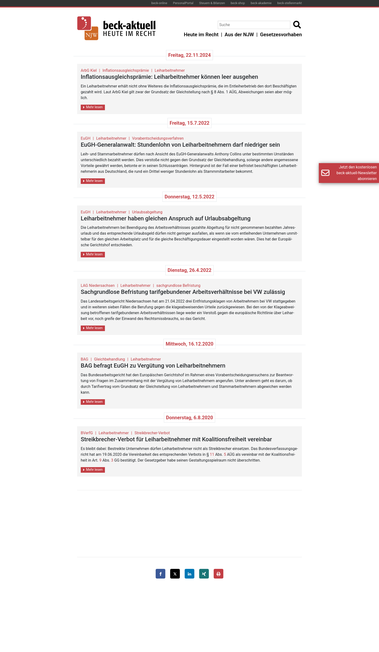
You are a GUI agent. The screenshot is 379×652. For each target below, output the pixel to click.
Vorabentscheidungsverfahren (158, 138)
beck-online (159, 3)
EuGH (85, 138)
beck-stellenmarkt (289, 3)
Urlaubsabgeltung (147, 212)
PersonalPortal (183, 3)
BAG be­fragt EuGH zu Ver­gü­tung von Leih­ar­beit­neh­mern (153, 365)
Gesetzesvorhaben (281, 34)
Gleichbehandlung (109, 359)
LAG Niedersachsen (98, 285)
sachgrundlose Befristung (178, 285)
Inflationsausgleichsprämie (125, 70)
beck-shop (238, 3)
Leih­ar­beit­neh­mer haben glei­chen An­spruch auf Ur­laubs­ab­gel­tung (166, 218)
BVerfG (87, 433)
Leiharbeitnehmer (170, 70)
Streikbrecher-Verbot (152, 433)
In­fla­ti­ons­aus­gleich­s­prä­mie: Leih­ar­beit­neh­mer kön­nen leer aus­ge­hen (169, 76)
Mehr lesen (93, 107)
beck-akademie (261, 3)
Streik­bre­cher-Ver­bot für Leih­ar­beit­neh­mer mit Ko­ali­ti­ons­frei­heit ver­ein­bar (176, 439)
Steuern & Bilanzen (212, 3)
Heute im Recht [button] (201, 34)
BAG (84, 359)
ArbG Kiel (89, 70)
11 (212, 454)
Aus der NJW (239, 34)
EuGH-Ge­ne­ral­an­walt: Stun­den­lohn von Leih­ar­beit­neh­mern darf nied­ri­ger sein (180, 144)
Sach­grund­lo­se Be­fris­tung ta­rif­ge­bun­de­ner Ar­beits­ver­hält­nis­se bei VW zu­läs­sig (183, 292)
